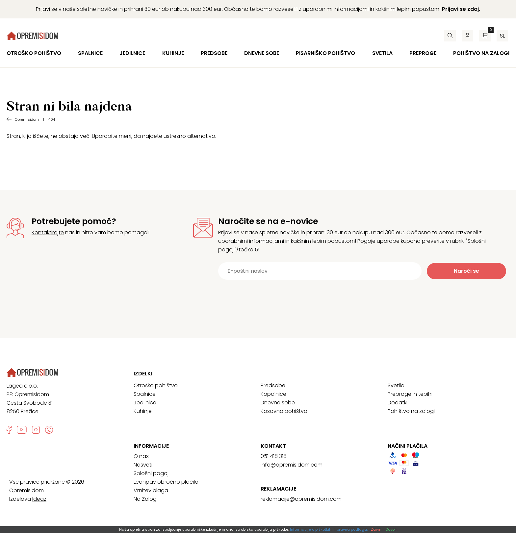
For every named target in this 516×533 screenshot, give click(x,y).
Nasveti (143, 465)
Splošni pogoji (151, 473)
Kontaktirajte (48, 232)
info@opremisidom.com (291, 465)
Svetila (382, 53)
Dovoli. (391, 529)
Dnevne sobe (261, 53)
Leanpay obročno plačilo (166, 482)
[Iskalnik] (450, 35)
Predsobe (214, 53)
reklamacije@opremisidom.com (301, 499)
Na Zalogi (146, 499)
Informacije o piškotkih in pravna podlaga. (329, 529)
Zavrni (376, 529)
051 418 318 (274, 456)
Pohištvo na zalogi (481, 53)
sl (502, 35)
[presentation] (351, 296)
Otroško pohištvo (34, 53)
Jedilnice (132, 53)
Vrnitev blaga (151, 490)
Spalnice (90, 53)
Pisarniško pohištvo (325, 53)
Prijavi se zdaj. (461, 9)
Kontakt (273, 446)
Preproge (422, 53)
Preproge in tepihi (410, 394)
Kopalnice (273, 394)
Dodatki (397, 402)
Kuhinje (173, 53)
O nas (141, 456)
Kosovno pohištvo (284, 411)
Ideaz (39, 499)
